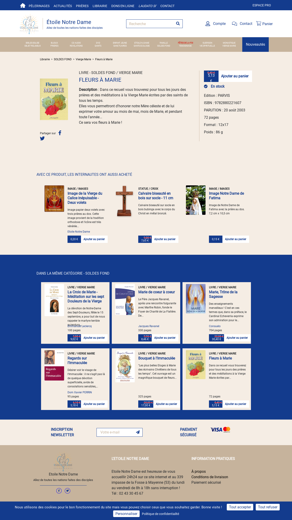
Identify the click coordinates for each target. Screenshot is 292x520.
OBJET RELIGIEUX (32, 46)
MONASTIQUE (229, 43)
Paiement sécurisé (206, 482)
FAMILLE (164, 43)
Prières (82, 6)
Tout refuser (267, 507)
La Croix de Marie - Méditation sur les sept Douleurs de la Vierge (86, 296)
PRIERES (54, 46)
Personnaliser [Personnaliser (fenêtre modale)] (126, 514)
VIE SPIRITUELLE (207, 46)
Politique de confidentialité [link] (160, 514)
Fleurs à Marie (103, 59)
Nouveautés (255, 44)
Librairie (100, 6)
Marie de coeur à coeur (156, 292)
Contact (167, 6)
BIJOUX (54, 43)
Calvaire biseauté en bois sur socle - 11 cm (155, 195)
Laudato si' (147, 6)
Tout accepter (240, 507)
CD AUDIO (76, 43)
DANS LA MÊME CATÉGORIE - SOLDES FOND (73, 273)
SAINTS (98, 46)
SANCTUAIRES (120, 46)
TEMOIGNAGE (185, 46)
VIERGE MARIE (229, 46)
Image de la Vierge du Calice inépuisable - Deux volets (85, 198)
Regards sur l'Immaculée (77, 360)
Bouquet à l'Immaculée (156, 358)
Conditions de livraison (209, 477)
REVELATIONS (76, 46)
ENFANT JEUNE (120, 43)
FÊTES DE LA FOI (185, 43)
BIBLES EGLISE (32, 43)
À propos (198, 471)
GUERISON (207, 43)
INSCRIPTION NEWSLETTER (62, 432)
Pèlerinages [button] (39, 6)
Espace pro (262, 5)
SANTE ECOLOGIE (142, 46)
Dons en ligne (122, 6)
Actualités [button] (63, 6)
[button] (42, 99)
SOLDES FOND (163, 46)
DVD (98, 43)
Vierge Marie (83, 59)
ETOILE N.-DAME (141, 43)
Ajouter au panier (234, 76)
